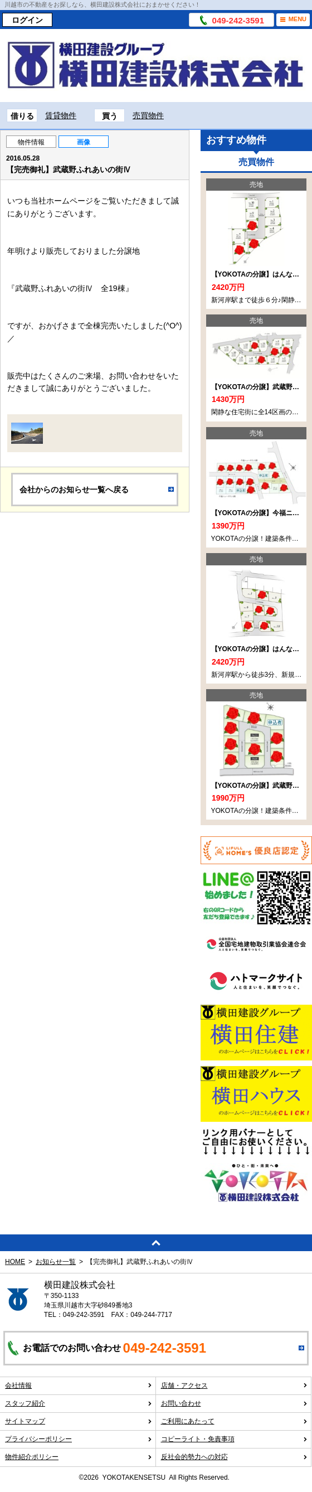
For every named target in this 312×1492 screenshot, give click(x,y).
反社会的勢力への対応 (234, 1457)
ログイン (27, 20)
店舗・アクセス (234, 1385)
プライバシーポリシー (78, 1439)
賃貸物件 (60, 115)
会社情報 (78, 1385)
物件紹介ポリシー (78, 1457)
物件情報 (31, 142)
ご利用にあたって (234, 1421)
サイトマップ (78, 1421)
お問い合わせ (234, 1403)
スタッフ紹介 (78, 1403)
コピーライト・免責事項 (234, 1439)
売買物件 (148, 115)
